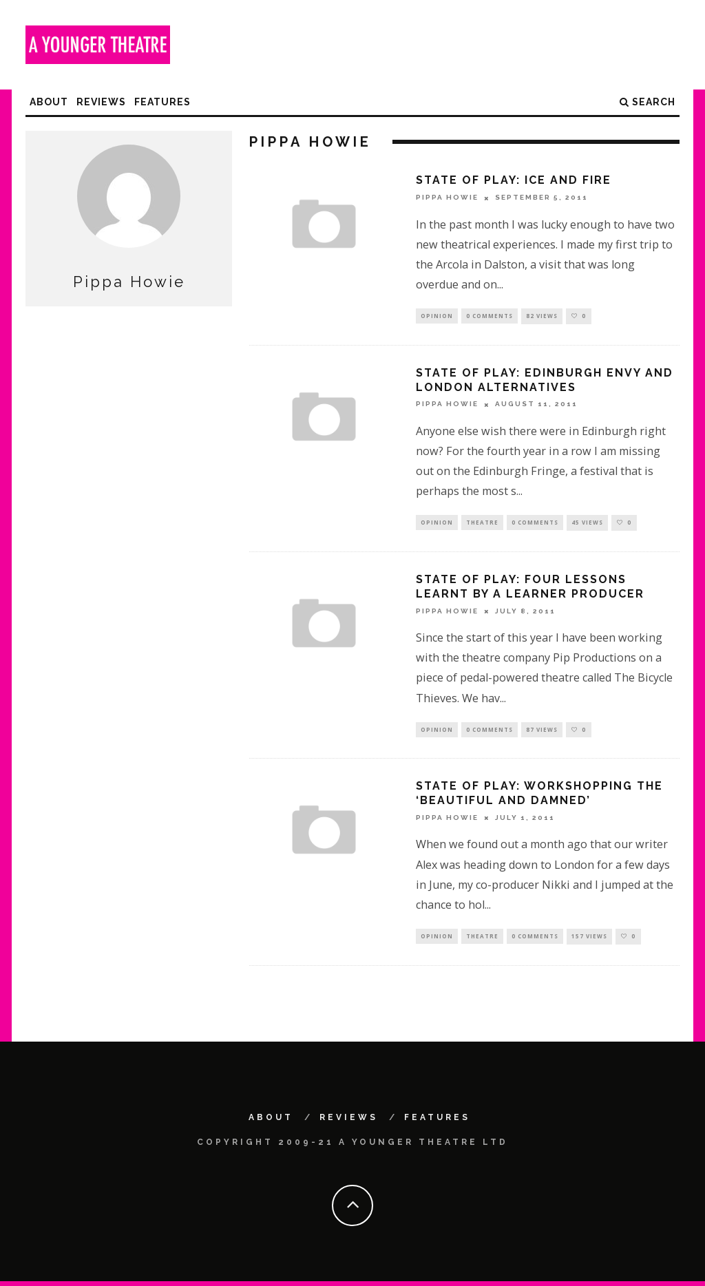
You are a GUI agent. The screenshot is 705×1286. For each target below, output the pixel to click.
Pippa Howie (447, 198)
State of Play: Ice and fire (513, 180)
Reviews (101, 101)
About (49, 101)
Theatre (482, 524)
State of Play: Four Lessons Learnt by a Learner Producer (530, 589)
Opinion (437, 316)
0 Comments (489, 316)
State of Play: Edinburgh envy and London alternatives (544, 381)
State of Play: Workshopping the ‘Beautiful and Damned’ (539, 797)
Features (162, 101)
